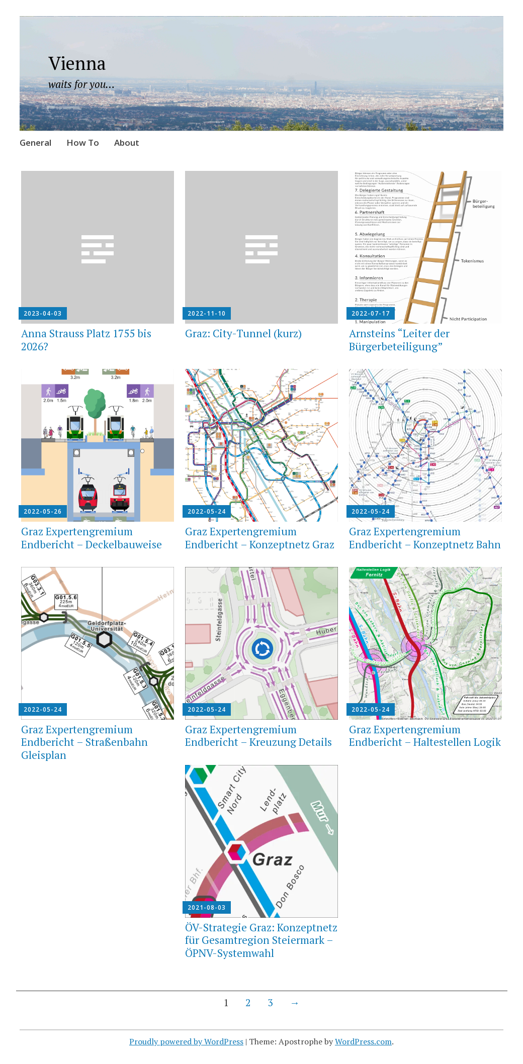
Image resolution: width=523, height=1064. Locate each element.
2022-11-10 (207, 313)
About (126, 142)
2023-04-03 (43, 313)
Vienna (77, 63)
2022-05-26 (43, 511)
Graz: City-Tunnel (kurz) (243, 333)
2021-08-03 (207, 907)
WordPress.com (363, 1041)
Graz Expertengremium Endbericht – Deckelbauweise (91, 537)
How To (82, 142)
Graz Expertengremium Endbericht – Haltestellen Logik (425, 735)
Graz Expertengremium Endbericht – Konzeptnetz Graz (259, 537)
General (35, 142)
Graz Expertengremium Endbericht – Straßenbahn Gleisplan (84, 741)
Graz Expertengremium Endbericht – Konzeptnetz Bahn (425, 537)
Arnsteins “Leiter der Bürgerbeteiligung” (399, 339)
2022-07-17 (371, 313)
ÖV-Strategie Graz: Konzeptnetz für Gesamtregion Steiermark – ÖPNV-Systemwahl (261, 939)
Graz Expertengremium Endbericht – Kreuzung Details (258, 735)
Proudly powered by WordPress (186, 1041)
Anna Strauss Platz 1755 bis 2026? (86, 339)
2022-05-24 (207, 511)
